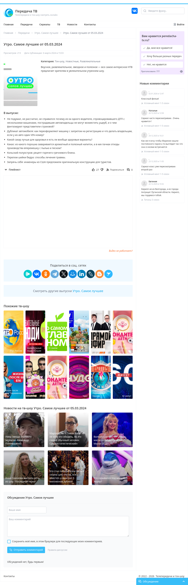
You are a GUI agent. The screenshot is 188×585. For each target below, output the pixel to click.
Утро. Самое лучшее (46, 32)
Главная (8, 24)
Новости (72, 24)
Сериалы (44, 24)
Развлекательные (90, 61)
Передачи (26, 24)
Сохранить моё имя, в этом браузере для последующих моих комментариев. (57, 541)
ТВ (58, 24)
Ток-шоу (59, 61)
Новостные (72, 61)
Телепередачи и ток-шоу (170, 576)
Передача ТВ (26, 11)
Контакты (90, 24)
